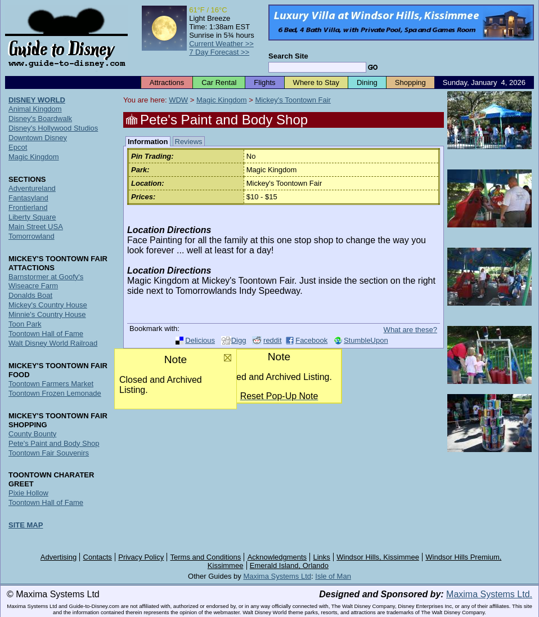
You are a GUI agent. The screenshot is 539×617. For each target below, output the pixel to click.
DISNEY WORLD (36, 100)
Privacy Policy (141, 557)
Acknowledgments (277, 557)
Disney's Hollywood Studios (53, 128)
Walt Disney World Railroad (52, 343)
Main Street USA (35, 226)
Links (321, 557)
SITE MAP (25, 525)
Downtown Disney (37, 137)
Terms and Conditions (205, 557)
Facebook (311, 340)
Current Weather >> (221, 43)
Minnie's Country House (47, 314)
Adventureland (32, 188)
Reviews (189, 141)
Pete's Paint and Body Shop (53, 443)
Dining (367, 82)
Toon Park (25, 324)
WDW (178, 100)
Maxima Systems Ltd (277, 576)
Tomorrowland (31, 236)
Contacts (97, 557)
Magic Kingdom (221, 100)
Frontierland (27, 207)
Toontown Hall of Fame (45, 333)
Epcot (17, 147)
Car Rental (218, 82)
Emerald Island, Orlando (289, 565)
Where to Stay (316, 82)
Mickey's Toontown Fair (292, 100)
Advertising (59, 557)
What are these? (410, 329)
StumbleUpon (366, 340)
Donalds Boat (30, 295)
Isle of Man (333, 576)
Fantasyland (28, 198)
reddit (272, 340)
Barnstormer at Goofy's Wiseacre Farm (45, 281)
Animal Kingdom (35, 109)
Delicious (200, 340)
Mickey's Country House (47, 305)
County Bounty (32, 434)
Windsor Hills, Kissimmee (377, 557)
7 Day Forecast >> (219, 52)
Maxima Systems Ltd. (489, 594)
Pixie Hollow (28, 493)
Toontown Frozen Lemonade (54, 393)
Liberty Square (32, 217)
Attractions (167, 82)
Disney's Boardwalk (40, 118)
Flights (264, 82)
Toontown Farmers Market (50, 383)
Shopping (410, 82)
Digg (238, 340)
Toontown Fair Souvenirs (48, 453)
